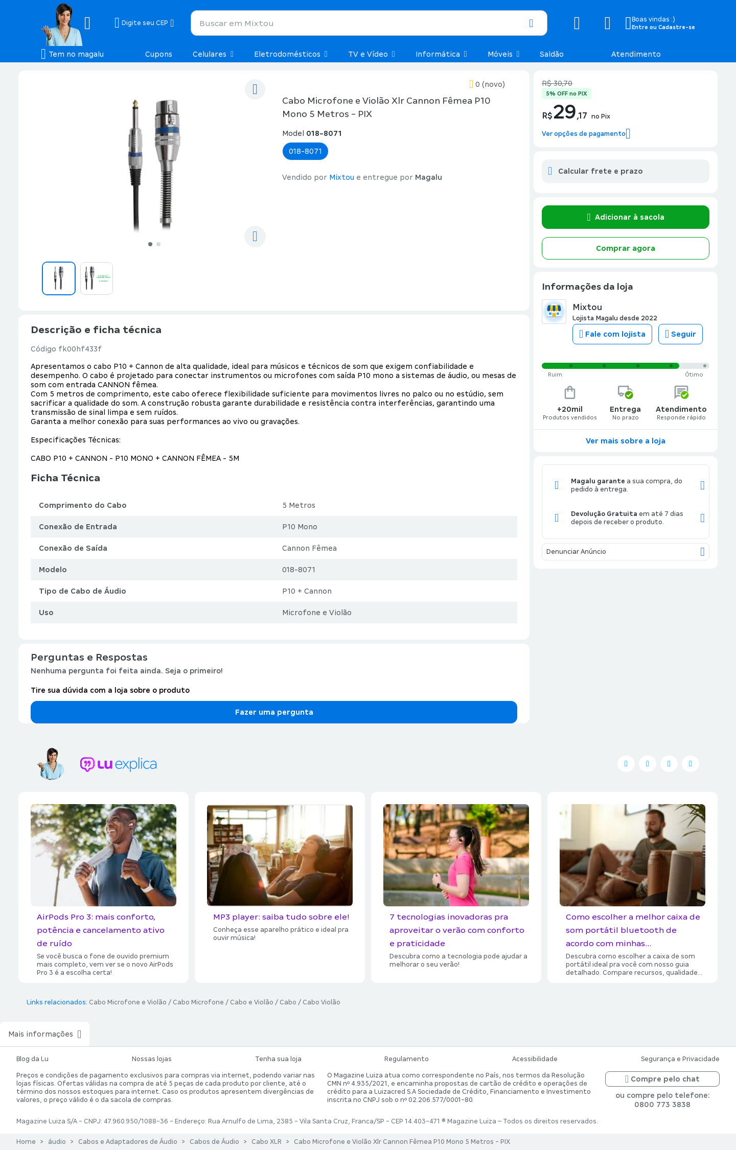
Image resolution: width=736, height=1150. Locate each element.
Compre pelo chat (662, 1079)
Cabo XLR (266, 1141)
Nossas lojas (152, 1059)
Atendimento (636, 54)
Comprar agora (625, 248)
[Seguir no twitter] (626, 764)
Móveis (504, 54)
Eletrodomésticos (291, 54)
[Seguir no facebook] (647, 764)
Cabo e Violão (251, 1002)
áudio (57, 1141)
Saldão (552, 54)
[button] (531, 23)
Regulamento (406, 1059)
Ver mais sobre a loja (625, 441)
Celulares (213, 54)
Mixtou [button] (341, 177)
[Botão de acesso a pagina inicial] (73, 23)
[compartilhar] (255, 236)
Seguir (680, 334)
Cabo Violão (321, 1002)
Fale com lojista (612, 334)
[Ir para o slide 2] (159, 243)
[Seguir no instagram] (669, 764)
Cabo (288, 1002)
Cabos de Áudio (214, 1141)
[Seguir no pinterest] (690, 764)
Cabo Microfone (198, 1002)
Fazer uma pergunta (274, 712)
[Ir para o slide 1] (149, 243)
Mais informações (44, 1034)
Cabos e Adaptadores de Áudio (127, 1141)
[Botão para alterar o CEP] (144, 23)
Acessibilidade (535, 1059)
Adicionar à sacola (625, 217)
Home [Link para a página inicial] (26, 1141)
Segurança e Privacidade (680, 1059)
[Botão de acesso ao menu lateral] (72, 54)
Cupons (158, 54)
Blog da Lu (32, 1059)
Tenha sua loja (278, 1059)
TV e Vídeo (371, 54)
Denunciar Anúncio (625, 552)
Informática (441, 54)
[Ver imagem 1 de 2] (154, 166)
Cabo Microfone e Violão (128, 1002)
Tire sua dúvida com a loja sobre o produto (110, 690)
